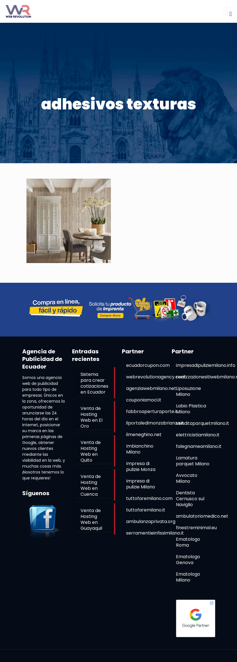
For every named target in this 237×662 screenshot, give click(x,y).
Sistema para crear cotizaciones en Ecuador (94, 383)
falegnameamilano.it (199, 446)
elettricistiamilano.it (198, 435)
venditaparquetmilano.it (202, 423)
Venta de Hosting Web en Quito (91, 451)
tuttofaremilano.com (149, 498)
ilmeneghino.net (144, 434)
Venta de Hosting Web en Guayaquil (91, 519)
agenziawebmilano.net (151, 388)
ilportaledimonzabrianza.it (155, 423)
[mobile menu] (228, 11)
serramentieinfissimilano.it (155, 533)
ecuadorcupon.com (148, 365)
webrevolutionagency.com (155, 377)
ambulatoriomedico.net (202, 516)
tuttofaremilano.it (145, 510)
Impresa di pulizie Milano (140, 484)
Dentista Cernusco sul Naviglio (190, 499)
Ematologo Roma (188, 542)
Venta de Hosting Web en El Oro (91, 417)
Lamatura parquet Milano (192, 461)
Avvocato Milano (186, 478)
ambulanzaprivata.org (150, 521)
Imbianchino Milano (139, 449)
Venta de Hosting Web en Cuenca (91, 485)
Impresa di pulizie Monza (140, 466)
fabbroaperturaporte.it (152, 411)
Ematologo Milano (188, 577)
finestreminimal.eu (196, 527)
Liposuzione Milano (188, 391)
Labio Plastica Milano (191, 409)
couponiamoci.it (143, 400)
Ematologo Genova (188, 559)
